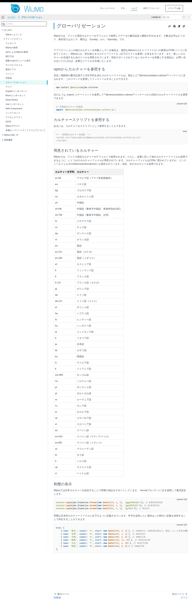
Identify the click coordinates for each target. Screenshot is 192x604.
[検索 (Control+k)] (177, 17)
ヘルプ (134, 8)
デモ (123, 8)
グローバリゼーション (31, 17)
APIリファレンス (151, 8)
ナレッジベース (107, 8)
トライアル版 (174, 8)
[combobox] (24, 23)
